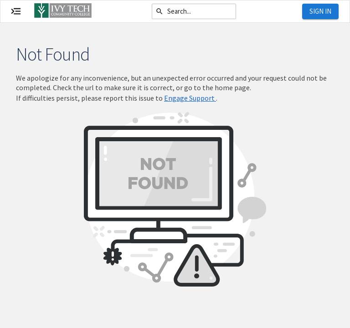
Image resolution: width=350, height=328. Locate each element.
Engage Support (190, 97)
